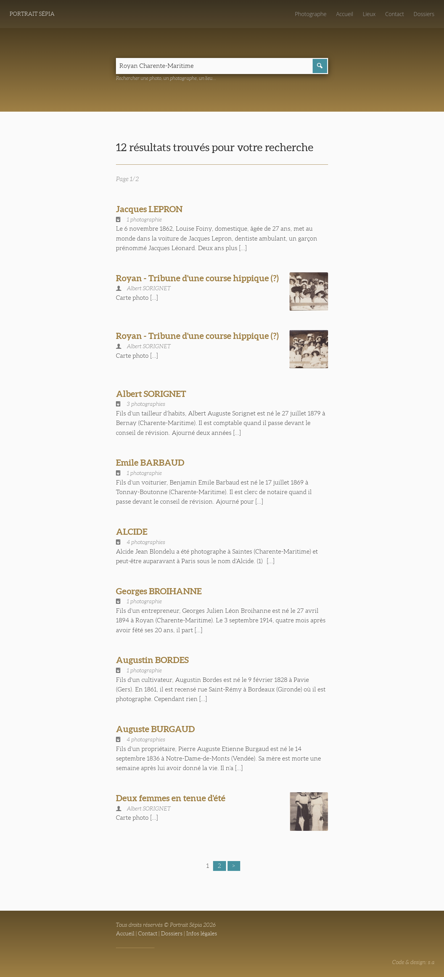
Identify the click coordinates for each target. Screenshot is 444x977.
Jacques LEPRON (149, 209)
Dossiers (423, 14)
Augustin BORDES (152, 660)
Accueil (344, 14)
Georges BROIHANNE (159, 591)
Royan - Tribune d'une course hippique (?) (197, 278)
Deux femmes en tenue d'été (170, 798)
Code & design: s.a (413, 962)
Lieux (369, 14)
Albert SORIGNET (151, 394)
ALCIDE (131, 532)
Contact (394, 14)
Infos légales (201, 933)
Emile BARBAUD (150, 463)
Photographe (310, 14)
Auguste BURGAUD (155, 729)
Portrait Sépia (32, 14)
